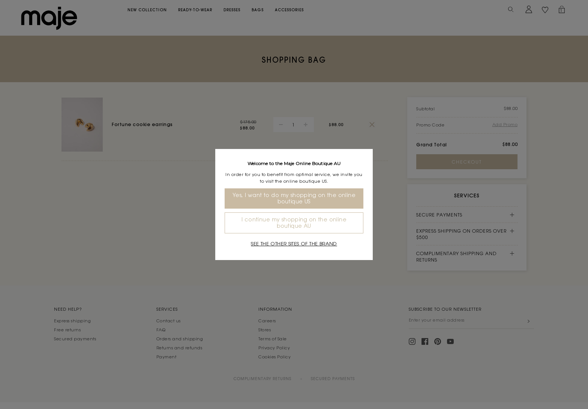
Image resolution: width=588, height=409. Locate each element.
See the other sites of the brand (294, 244)
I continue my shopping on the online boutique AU (294, 223)
